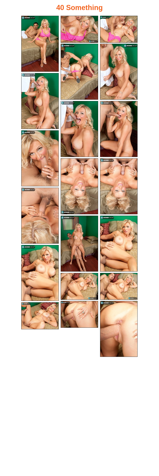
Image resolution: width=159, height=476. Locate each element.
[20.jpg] (40, 315)
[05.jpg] (119, 72)
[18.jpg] (79, 314)
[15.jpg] (40, 273)
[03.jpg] (119, 29)
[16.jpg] (79, 286)
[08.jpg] (119, 129)
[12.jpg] (40, 216)
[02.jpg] (79, 29)
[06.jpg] (40, 101)
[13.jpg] (79, 244)
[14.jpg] (119, 244)
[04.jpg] (79, 72)
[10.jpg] (79, 186)
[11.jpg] (119, 186)
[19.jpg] (119, 329)
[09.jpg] (40, 158)
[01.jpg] (40, 44)
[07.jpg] (79, 129)
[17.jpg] (119, 286)
